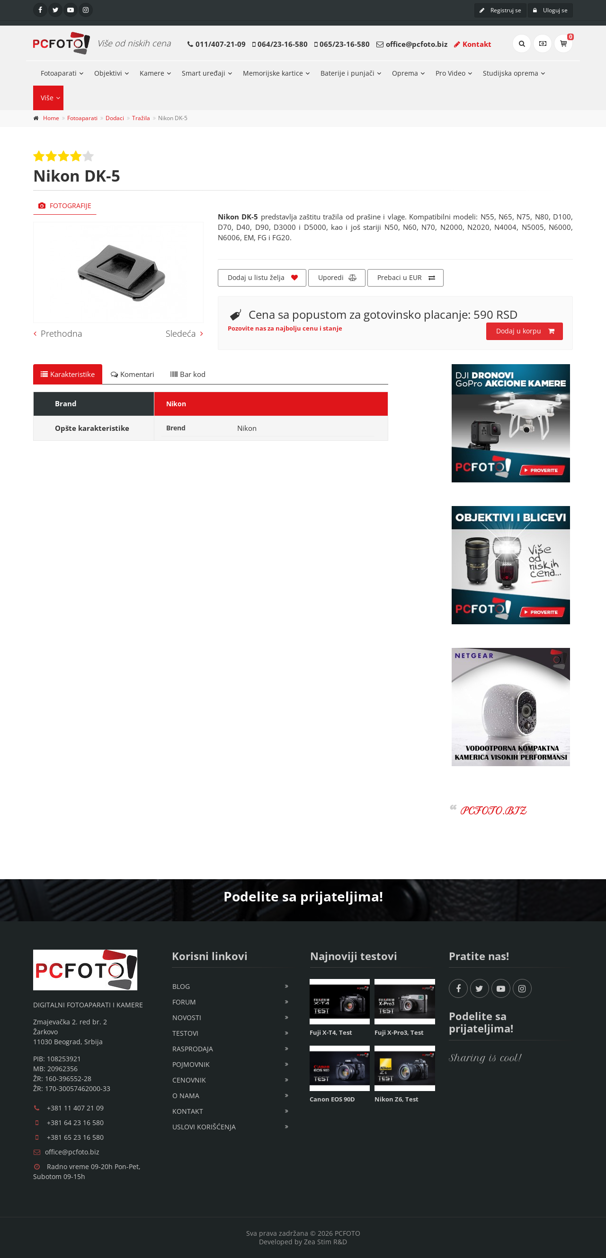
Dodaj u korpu (525, 331)
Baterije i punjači (347, 73)
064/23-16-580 (283, 44)
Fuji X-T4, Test (331, 1032)
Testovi (185, 1033)
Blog (181, 986)
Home (51, 118)
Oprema (405, 73)
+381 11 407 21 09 (75, 1107)
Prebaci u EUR (406, 278)
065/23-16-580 (345, 44)
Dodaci (115, 118)
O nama (185, 1095)
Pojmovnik (191, 1064)
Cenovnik (189, 1079)
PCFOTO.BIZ (493, 811)
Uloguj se (550, 10)
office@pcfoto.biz (416, 44)
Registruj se (500, 10)
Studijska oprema (510, 73)
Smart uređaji (203, 73)
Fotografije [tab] (64, 205)
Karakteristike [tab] (68, 374)
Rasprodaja (192, 1048)
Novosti (186, 1017)
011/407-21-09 (221, 44)
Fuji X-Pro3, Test (399, 1032)
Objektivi (108, 73)
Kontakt (472, 44)
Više (47, 97)
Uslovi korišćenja (204, 1126)
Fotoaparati (59, 73)
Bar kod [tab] (187, 374)
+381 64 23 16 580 (75, 1122)
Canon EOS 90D (332, 1099)
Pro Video (450, 73)
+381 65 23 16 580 (75, 1137)
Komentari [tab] (132, 374)
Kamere (152, 73)
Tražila (141, 118)
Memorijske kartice (273, 73)
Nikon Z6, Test (396, 1099)
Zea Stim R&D (325, 1241)
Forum (184, 1001)
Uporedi (337, 278)
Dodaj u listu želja (263, 278)
